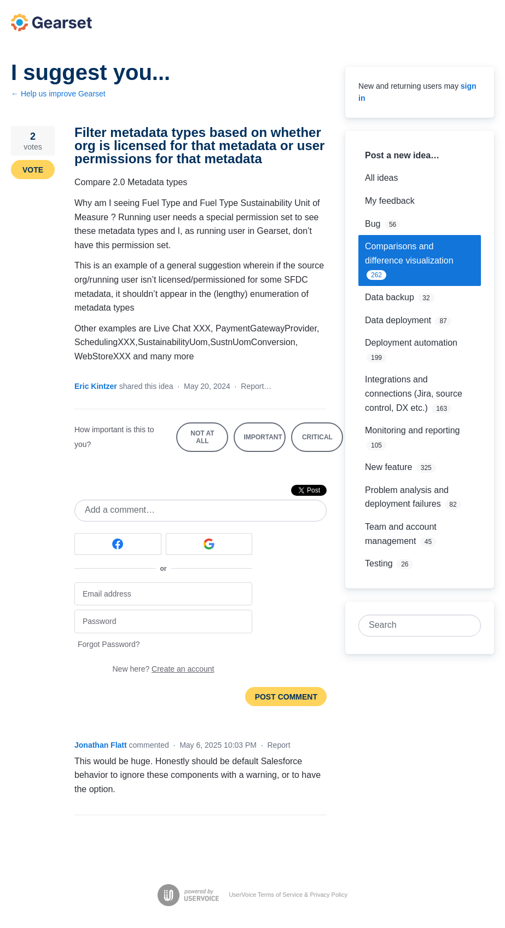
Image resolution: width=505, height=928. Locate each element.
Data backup (389, 297)
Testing (379, 563)
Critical (323, 442)
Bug (372, 223)
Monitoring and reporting (412, 430)
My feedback (390, 200)
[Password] (163, 621)
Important (264, 442)
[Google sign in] (209, 544)
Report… (256, 386)
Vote (32, 169)
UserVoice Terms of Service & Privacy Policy (288, 894)
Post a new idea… (402, 155)
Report (279, 745)
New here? (163, 669)
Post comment (286, 696)
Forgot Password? (109, 644)
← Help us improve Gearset (58, 93)
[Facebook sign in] (117, 544)
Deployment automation (411, 342)
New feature (388, 467)
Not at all (209, 440)
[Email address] (163, 594)
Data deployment (398, 320)
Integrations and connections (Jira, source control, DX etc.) (413, 393)
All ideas (381, 177)
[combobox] (413, 625)
